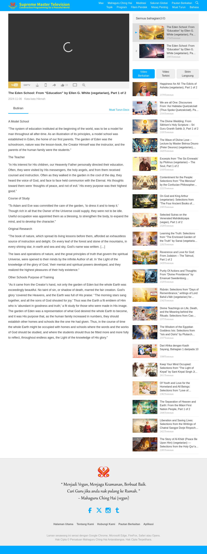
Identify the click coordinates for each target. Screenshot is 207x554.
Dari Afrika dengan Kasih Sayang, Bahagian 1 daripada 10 (179, 347)
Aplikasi (148, 524)
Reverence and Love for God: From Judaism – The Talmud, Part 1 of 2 (177, 256)
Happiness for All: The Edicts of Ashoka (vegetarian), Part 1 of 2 (178, 85)
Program (122, 7)
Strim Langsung (187, 73)
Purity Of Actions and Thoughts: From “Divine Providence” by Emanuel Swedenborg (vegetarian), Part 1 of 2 (178, 274)
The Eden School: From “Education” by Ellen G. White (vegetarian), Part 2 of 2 (181, 49)
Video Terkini (165, 73)
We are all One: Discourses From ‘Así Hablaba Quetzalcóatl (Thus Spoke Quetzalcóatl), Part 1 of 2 (179, 106)
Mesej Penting (159, 7)
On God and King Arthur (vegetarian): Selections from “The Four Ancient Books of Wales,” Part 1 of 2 (177, 200)
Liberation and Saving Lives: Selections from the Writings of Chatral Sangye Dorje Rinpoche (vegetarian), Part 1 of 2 (178, 424)
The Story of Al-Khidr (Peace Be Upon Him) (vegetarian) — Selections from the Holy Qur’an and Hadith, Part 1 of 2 (178, 443)
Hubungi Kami (106, 524)
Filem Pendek (139, 7)
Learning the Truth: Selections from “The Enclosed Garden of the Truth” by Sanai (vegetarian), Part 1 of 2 (179, 237)
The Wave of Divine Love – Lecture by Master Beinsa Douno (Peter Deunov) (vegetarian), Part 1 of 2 (179, 143)
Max (101, 3)
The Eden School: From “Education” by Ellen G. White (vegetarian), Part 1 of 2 (181, 31)
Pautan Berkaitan (182, 3)
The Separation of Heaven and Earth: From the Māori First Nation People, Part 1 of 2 (178, 405)
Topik (109, 7)
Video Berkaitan (143, 73)
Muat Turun (179, 7)
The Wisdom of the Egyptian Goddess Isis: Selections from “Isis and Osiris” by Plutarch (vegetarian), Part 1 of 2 (177, 330)
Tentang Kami (85, 524)
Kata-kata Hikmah (34, 98)
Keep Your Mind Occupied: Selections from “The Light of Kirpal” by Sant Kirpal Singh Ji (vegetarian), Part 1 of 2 (177, 368)
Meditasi (141, 3)
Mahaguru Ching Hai (120, 3)
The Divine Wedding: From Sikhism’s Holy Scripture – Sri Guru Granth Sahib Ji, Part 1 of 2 (179, 125)
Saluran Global (159, 3)
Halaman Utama (63, 524)
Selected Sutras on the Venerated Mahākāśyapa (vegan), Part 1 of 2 (174, 218)
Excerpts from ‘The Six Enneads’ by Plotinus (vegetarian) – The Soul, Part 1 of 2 (179, 162)
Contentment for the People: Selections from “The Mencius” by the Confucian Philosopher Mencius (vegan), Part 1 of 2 (178, 181)
